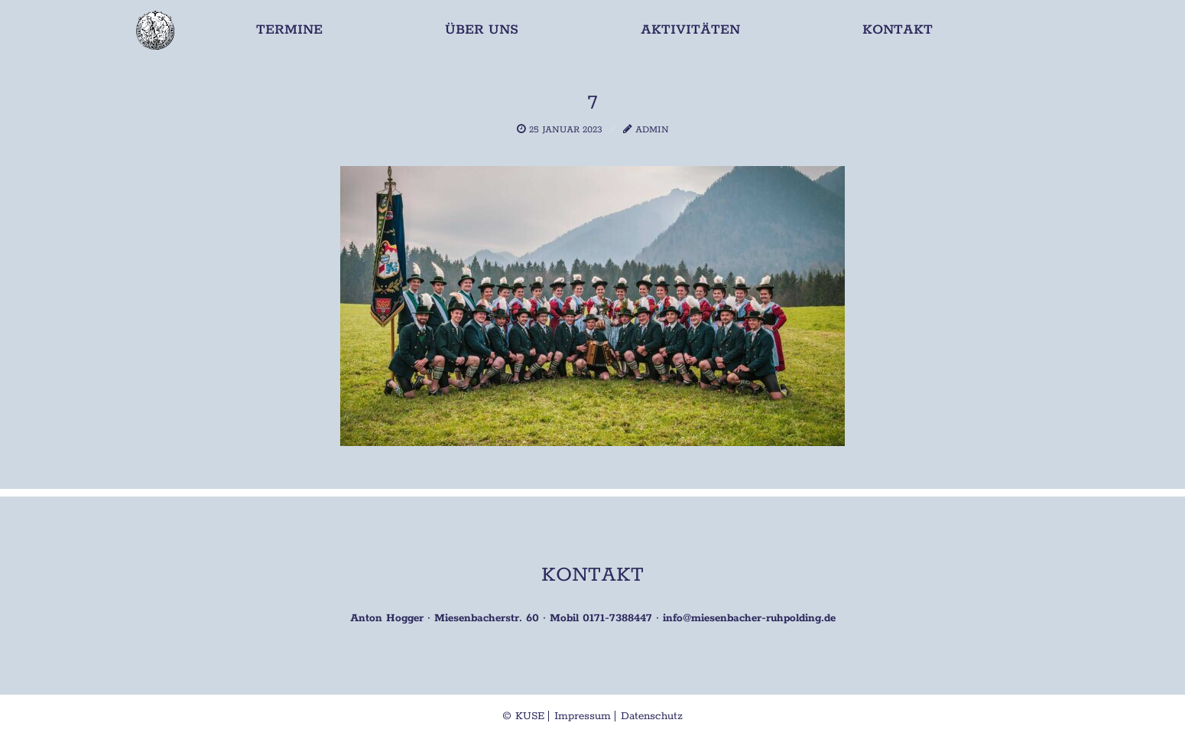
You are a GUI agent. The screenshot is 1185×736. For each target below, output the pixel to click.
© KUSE (523, 716)
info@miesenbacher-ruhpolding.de (749, 618)
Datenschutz (652, 716)
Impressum (582, 716)
